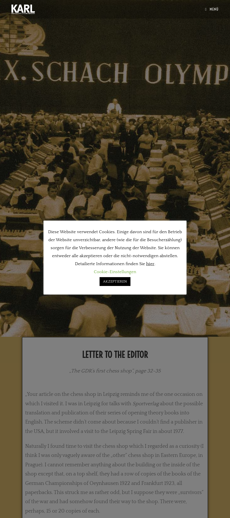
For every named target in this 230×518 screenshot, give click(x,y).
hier (150, 263)
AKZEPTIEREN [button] (115, 281)
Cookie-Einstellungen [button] (115, 271)
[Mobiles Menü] (212, 9)
